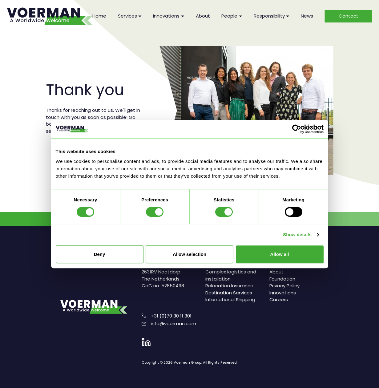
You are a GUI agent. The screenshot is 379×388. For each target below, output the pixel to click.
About (203, 16)
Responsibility (269, 16)
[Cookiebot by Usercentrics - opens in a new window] (297, 129)
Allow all (279, 254)
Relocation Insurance (229, 285)
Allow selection (189, 254)
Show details (297, 234)
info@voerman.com (169, 323)
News (307, 16)
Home (99, 16)
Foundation (282, 279)
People (229, 16)
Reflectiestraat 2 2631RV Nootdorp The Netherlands (161, 272)
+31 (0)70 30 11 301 (167, 316)
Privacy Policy (284, 285)
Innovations (166, 16)
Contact (348, 16)
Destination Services (228, 292)
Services (127, 16)
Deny (99, 254)
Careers (278, 299)
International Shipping (230, 299)
